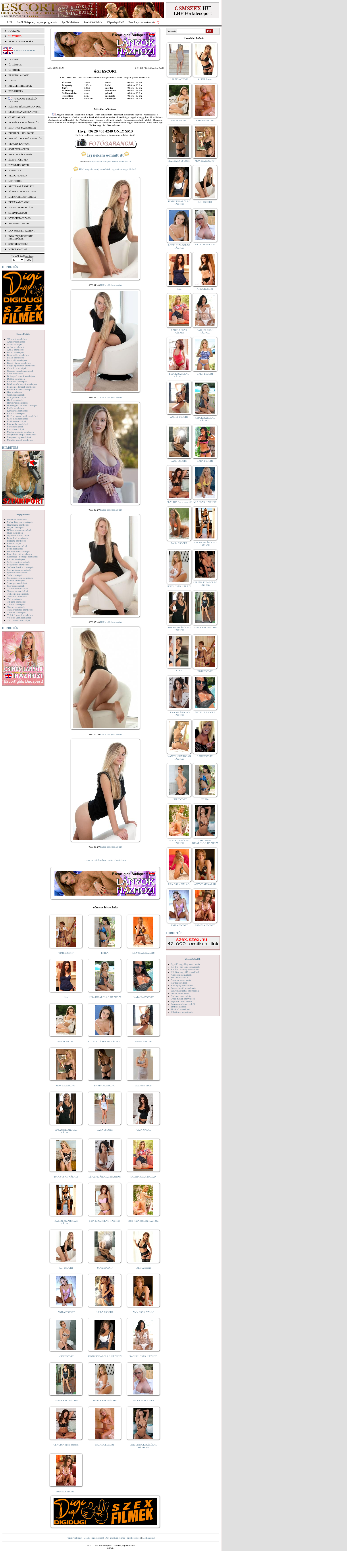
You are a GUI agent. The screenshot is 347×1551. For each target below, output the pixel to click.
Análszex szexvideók (181, 974)
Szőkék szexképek (16, 580)
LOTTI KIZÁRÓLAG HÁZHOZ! (104, 1041)
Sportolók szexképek (17, 572)
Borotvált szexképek (17, 360)
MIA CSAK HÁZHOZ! (205, 502)
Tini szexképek (14, 599)
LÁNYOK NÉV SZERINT (21, 230)
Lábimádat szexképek (17, 424)
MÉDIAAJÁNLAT (17, 249)
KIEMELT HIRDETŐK (20, 85)
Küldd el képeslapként (111, 285)
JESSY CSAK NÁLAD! (105, 1400)
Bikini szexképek (15, 352)
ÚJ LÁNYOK (15, 64)
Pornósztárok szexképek (19, 551)
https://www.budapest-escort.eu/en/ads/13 (110, 161)
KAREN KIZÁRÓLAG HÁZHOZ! (66, 1222)
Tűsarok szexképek (16, 612)
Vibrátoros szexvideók (182, 1012)
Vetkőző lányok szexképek (20, 615)
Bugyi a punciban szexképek (21, 365)
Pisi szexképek (14, 543)
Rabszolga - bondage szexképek (22, 556)
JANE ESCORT (105, 1267)
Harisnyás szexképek (17, 402)
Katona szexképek (16, 413)
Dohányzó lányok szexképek (21, 376)
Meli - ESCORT (179, 543)
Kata (66, 997)
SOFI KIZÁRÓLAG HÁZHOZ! (143, 1221)
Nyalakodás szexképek (18, 535)
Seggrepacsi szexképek (18, 562)
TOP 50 (12, 80)
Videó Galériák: (193, 959)
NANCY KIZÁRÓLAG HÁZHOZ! (179, 757)
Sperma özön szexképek (19, 570)
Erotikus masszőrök (22, 127)
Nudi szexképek (15, 532)
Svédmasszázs (17, 212)
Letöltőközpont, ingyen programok (37, 22)
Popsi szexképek (15, 548)
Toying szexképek (16, 607)
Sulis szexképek (15, 575)
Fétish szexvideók (179, 977)
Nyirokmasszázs (19, 218)
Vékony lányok (18, 143)
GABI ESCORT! (205, 756)
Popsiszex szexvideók (181, 1001)
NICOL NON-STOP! (143, 1400)
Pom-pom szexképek (17, 546)
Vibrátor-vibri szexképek (19, 617)
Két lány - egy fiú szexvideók (185, 972)
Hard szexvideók (179, 982)
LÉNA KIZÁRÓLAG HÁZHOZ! (105, 1176)
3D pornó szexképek (17, 339)
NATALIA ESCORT (143, 997)
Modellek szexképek (17, 519)
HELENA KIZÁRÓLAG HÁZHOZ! (205, 583)
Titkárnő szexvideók (181, 1009)
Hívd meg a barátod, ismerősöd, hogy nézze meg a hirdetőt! (105, 169)
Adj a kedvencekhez (115, 1537)
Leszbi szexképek (15, 429)
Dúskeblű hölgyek (21, 133)
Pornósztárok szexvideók (183, 1004)
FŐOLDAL (14, 30)
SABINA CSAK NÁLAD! (143, 1176)
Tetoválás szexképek (17, 596)
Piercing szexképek (16, 540)
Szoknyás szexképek (17, 583)
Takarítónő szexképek (17, 588)
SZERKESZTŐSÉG (18, 244)
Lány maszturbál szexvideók (185, 990)
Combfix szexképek (17, 368)
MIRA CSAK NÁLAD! (66, 1400)
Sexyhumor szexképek (18, 564)
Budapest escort (19, 223)
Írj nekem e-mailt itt (105, 155)
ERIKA (105, 953)
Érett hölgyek (18, 159)
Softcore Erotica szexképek (20, 567)
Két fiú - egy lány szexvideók (185, 966)
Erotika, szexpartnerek (141, 22)
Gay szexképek (14, 392)
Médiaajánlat (148, 1537)
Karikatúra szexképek (17, 410)
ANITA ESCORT (66, 1312)
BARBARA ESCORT (105, 1085)
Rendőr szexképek (16, 559)
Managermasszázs (20, 207)
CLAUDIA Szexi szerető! (66, 1444)
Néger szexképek (15, 527)
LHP (9, 22)
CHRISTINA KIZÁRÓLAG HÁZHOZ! (143, 1446)
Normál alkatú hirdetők (25, 138)
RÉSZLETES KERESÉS (20, 41)
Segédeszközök (18, 149)
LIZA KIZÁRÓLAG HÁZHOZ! (105, 1221)
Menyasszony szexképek (19, 437)
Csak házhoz (16, 117)
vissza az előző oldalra (95, 860)
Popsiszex (14, 170)
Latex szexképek (15, 426)
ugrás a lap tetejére (117, 860)
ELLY (179, 670)
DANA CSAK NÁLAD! (66, 1176)
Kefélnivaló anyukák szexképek (22, 416)
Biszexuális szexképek (18, 355)
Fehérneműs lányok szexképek (22, 384)
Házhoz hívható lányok (24, 106)
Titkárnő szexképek (16, 601)
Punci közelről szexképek (19, 554)
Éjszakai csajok (19, 202)
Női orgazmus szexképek (19, 530)
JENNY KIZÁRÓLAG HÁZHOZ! (105, 1356)
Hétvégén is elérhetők (23, 122)
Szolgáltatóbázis (92, 22)
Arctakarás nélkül (21, 186)
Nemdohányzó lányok (23, 112)
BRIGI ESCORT (205, 373)
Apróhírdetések (70, 22)
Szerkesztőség (134, 1537)
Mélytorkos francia (22, 196)
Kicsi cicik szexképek (17, 418)
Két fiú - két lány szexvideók (185, 969)
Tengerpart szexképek (17, 591)
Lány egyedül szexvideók (183, 988)
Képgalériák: (23, 334)
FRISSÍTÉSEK (15, 91)
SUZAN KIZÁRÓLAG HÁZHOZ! (66, 1131)
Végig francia (17, 175)
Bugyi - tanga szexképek (19, 363)
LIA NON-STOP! (143, 1085)
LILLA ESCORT (104, 1312)
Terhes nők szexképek (18, 593)
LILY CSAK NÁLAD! (143, 953)
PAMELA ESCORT (66, 1491)
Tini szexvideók (178, 1006)
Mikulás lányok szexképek (20, 439)
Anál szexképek (15, 344)
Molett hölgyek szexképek (20, 522)
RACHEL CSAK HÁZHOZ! (143, 1356)
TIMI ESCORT (65, 953)
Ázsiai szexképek (15, 349)
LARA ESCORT (105, 1129)
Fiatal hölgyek (18, 165)
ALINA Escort (143, 1267)
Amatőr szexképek (16, 341)
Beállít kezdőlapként (94, 1537)
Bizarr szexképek (15, 357)
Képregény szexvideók (182, 985)
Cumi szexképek (15, 373)
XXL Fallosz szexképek (18, 620)
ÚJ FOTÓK (14, 70)
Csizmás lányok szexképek (20, 371)
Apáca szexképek (15, 347)
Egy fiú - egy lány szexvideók (185, 964)
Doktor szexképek (16, 378)
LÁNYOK (13, 59)
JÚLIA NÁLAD (143, 1129)
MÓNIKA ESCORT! (66, 1085)
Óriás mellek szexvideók (183, 998)
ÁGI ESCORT (66, 1267)
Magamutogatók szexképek (20, 432)
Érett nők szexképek (17, 381)
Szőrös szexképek (16, 585)
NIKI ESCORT (66, 1356)
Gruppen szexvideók (181, 980)
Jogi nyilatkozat (74, 1537)
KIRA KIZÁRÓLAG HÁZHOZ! (105, 997)
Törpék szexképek (16, 604)
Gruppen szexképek (16, 397)
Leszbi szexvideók (180, 993)
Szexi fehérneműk (20, 154)
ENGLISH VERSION (24, 50)
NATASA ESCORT (104, 1444)
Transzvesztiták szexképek (20, 609)
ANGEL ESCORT (143, 1041)
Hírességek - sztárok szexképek (22, 405)
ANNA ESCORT (205, 288)
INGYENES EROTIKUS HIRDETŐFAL (20, 237)
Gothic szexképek (16, 394)
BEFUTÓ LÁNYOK (18, 75)
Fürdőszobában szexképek (20, 389)
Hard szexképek (15, 400)
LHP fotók (15, 181)
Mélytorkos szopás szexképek (21, 434)
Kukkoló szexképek (16, 421)
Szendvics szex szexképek (20, 577)
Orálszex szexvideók (181, 996)
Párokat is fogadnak (22, 191)
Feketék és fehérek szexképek (21, 386)
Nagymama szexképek (18, 524)
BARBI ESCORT (66, 1041)
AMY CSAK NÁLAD (143, 1312)
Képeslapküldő (115, 22)
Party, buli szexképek (17, 538)
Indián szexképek (15, 408)
